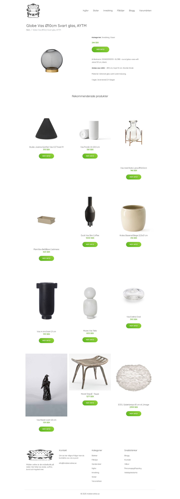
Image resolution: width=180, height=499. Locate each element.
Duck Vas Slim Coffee (90, 236)
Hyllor (86, 11)
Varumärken (145, 11)
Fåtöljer (120, 11)
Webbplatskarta (130, 474)
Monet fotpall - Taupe (90, 395)
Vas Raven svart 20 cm (46, 421)
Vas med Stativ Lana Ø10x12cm (133, 169)
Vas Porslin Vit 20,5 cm (90, 148)
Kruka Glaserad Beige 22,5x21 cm (134, 236)
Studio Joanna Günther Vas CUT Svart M (46, 148)
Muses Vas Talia (90, 332)
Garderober (96, 465)
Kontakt (127, 461)
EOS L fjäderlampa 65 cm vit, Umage (133, 406)
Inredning (107, 11)
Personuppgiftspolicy (133, 469)
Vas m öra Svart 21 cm (46, 333)
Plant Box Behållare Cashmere (46, 250)
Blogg (132, 11)
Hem (28, 31)
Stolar (96, 11)
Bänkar (94, 457)
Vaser (112, 38)
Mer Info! (100, 50)
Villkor (126, 465)
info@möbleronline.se (67, 464)
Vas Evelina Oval (134, 318)
